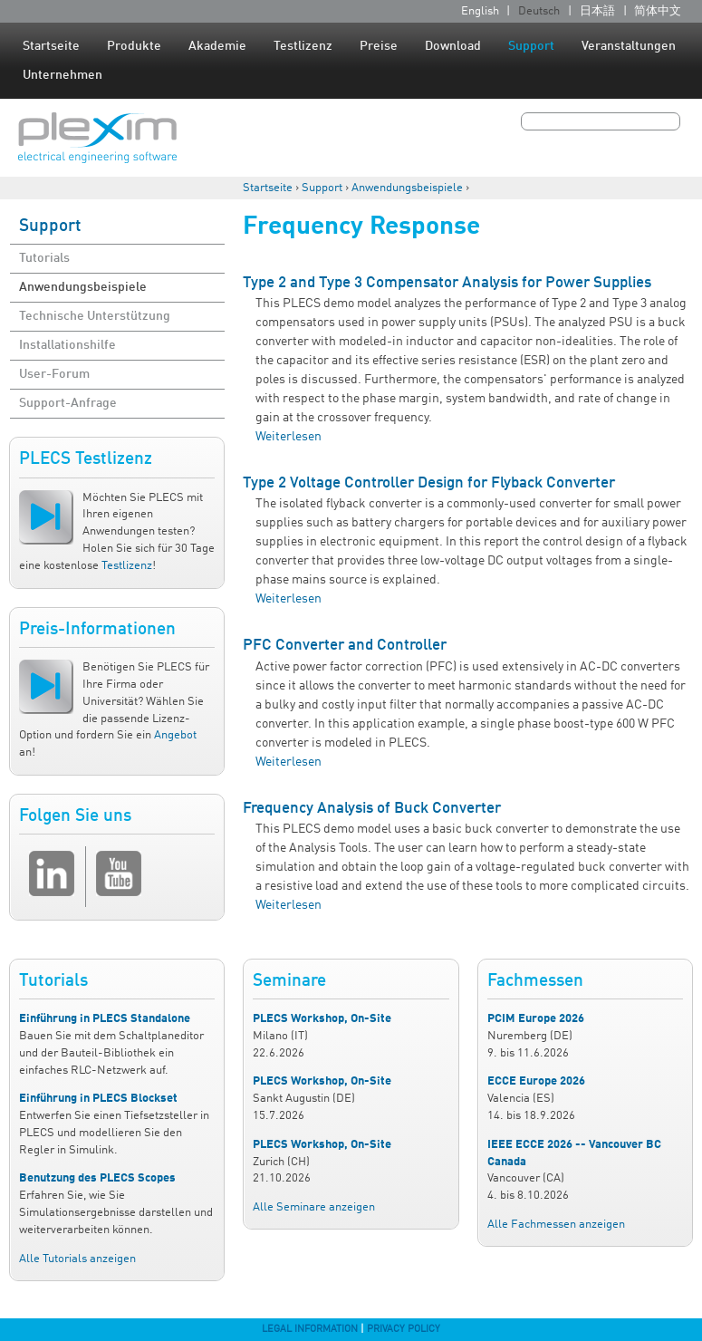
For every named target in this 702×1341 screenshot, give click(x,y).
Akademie (217, 46)
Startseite (51, 46)
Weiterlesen (288, 436)
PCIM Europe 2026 (535, 1019)
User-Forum (54, 374)
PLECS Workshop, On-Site (322, 1019)
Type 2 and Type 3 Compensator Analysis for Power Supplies (447, 283)
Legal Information (310, 1329)
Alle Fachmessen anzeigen (556, 1224)
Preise (379, 46)
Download (453, 46)
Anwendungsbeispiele (407, 188)
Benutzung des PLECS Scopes (97, 1178)
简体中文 (657, 11)
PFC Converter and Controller (345, 645)
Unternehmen (62, 75)
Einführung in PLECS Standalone (104, 1019)
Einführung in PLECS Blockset (98, 1099)
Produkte (134, 46)
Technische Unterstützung (94, 316)
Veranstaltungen (629, 46)
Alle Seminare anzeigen (314, 1207)
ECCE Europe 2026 (536, 1081)
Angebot (175, 735)
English (480, 11)
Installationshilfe (67, 345)
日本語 (597, 11)
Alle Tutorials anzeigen (77, 1259)
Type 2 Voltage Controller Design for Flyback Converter (429, 483)
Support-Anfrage (68, 403)
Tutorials (44, 258)
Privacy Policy (403, 1329)
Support (531, 46)
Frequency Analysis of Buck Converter (372, 808)
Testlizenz (303, 46)
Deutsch (539, 11)
